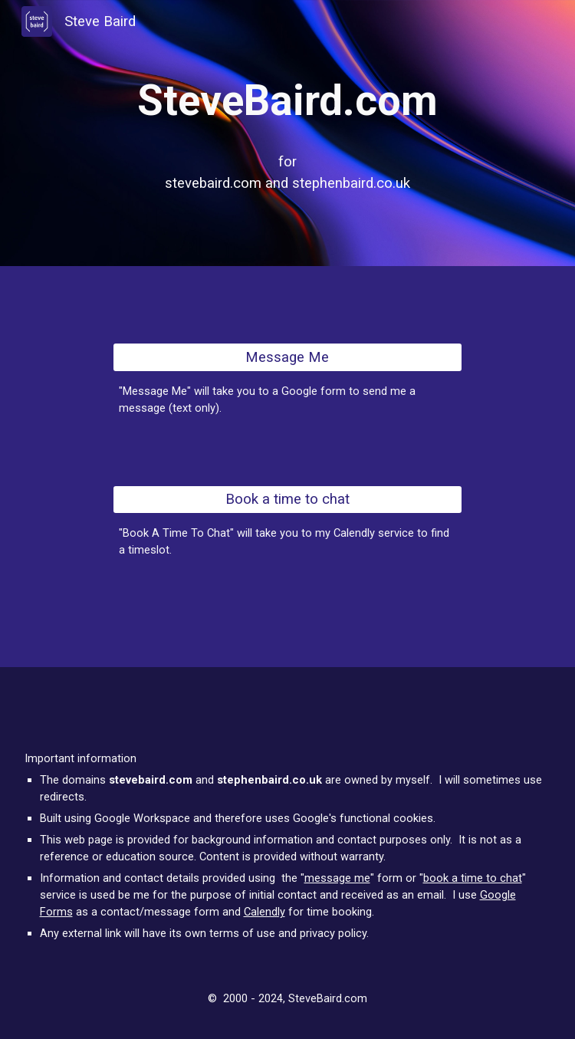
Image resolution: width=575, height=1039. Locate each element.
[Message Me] (287, 357)
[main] (287, 100)
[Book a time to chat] (287, 499)
